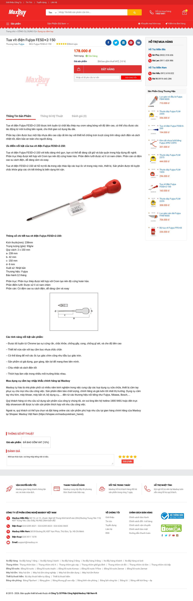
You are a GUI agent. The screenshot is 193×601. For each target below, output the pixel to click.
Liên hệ (54, 2)
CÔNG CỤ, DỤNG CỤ (26, 31)
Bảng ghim (45, 580)
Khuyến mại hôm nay (149, 23)
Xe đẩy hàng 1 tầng (28, 561)
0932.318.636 (161, 55)
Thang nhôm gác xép (69, 564)
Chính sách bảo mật (138, 529)
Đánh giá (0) (79, 116)
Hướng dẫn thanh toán (139, 533)
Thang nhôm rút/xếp (161, 564)
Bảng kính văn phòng (87, 580)
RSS (107, 533)
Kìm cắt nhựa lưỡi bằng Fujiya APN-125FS (170, 141)
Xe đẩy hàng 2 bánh (49, 561)
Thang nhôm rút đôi (117, 564)
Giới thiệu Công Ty (13, 2)
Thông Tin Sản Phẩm (18, 116)
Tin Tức (29, 2)
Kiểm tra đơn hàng (175, 23)
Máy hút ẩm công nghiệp (44, 572)
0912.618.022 (161, 73)
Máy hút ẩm (24, 572)
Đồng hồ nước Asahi (46, 568)
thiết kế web (36, 593)
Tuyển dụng (41, 2)
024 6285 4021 (29, 526)
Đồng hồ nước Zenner (114, 568)
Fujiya (21, 44)
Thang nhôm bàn (28, 564)
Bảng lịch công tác (108, 580)
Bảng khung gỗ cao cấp (64, 580)
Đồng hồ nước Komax (69, 568)
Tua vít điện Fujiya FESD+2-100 (168, 185)
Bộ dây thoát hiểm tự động (37, 576)
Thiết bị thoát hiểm (61, 576)
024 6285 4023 (45, 526)
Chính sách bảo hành (139, 517)
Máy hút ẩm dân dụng (69, 572)
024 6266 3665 (61, 526)
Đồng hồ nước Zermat (137, 568)
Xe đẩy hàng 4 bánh (113, 561)
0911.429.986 (161, 60)
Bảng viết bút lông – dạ (141, 580)
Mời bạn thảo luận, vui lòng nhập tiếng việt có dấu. (60, 459)
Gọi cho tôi (131, 77)
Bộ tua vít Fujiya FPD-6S (171, 228)
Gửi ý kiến (127, 461)
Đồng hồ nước (27, 568)
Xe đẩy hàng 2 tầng (71, 561)
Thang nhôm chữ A (47, 564)
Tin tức (109, 521)
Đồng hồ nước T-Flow (91, 568)
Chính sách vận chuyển (140, 525)
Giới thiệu (110, 517)
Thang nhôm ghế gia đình (93, 564)
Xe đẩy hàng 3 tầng (92, 561)
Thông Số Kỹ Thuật (51, 116)
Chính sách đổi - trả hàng (140, 521)
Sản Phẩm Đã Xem (58, 23)
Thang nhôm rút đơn (139, 564)
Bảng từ (124, 580)
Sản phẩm (13, 24)
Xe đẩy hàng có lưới (134, 561)
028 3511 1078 (29, 537)
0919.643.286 (160, 78)
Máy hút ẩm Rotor (90, 572)
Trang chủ (10, 31)
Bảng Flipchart (30, 580)
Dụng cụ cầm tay (45, 31)
